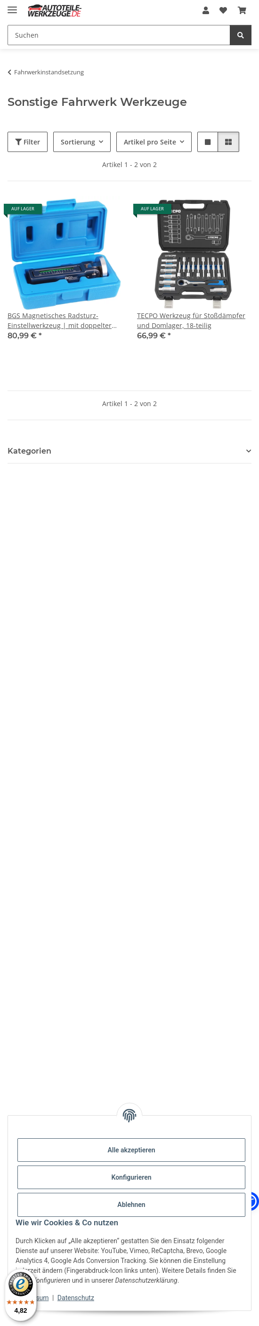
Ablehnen (131, 1204)
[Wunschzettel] (223, 10)
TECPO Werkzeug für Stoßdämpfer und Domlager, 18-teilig (191, 320)
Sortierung (78, 141)
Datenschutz (75, 1298)
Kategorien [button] (29, 451)
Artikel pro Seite (150, 141)
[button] (205, 10)
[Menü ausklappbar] (12, 6)
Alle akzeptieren (131, 1150)
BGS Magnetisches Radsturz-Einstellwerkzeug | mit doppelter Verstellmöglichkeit (60, 320)
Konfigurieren (131, 1177)
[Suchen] (119, 35)
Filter (27, 141)
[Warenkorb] (242, 10)
